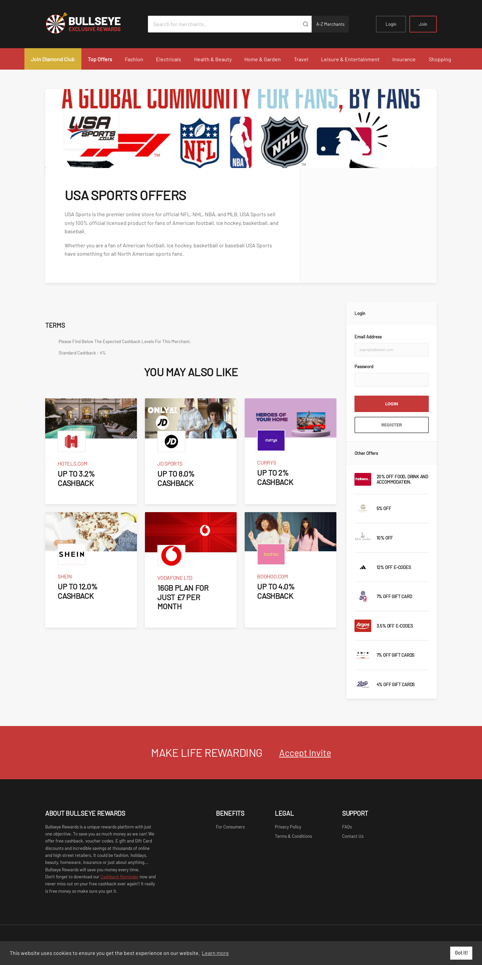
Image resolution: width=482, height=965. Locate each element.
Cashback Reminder (119, 876)
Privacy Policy (288, 826)
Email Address (368, 336)
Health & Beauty (213, 59)
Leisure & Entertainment (350, 59)
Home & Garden (262, 59)
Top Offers (100, 59)
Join (423, 24)
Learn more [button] (215, 953)
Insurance (404, 59)
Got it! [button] (461, 953)
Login (391, 24)
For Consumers (230, 826)
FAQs (347, 826)
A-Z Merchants (330, 24)
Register (391, 424)
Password (363, 366)
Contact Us (353, 836)
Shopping (440, 59)
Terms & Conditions (293, 836)
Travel (301, 59)
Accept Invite (305, 752)
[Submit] (305, 24)
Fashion (134, 59)
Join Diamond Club (53, 59)
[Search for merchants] (223, 24)
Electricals (168, 59)
